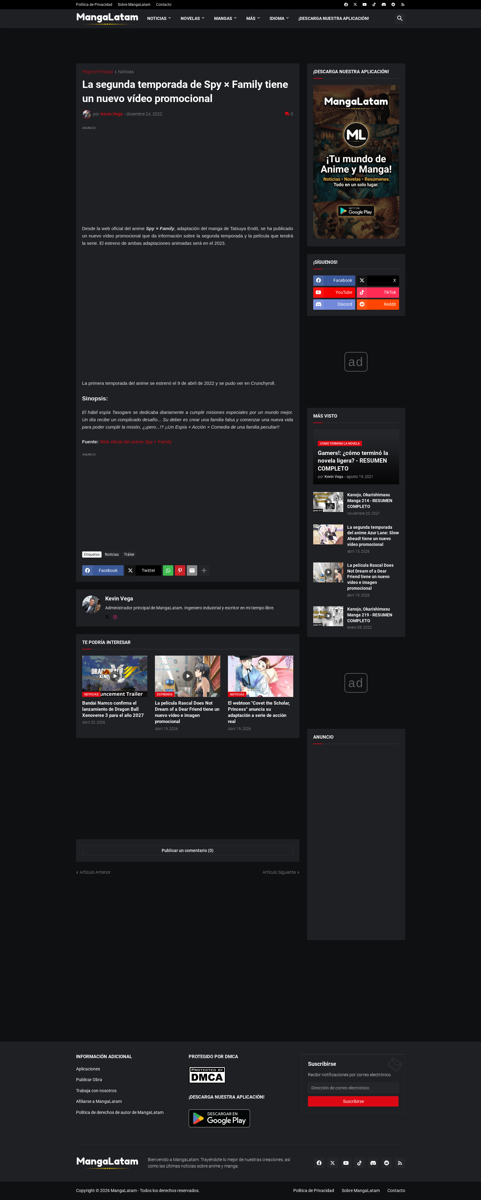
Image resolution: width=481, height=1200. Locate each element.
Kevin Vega (119, 598)
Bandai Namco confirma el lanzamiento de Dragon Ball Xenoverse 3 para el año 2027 (113, 709)
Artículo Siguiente (279, 872)
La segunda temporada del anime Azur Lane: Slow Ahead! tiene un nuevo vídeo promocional (373, 536)
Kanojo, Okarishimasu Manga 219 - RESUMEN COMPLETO (369, 615)
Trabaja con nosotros (96, 1090)
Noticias (157, 18)
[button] (400, 18)
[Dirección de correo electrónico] (353, 1088)
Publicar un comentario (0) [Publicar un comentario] (188, 850)
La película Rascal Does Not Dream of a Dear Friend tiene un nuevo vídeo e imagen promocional (187, 712)
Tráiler (129, 554)
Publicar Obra (89, 1079)
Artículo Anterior (95, 872)
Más (251, 18)
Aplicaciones (88, 1068)
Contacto (163, 4)
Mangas (223, 18)
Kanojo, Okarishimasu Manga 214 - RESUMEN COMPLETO (369, 500)
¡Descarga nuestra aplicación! (333, 18)
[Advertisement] (187, 174)
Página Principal (97, 72)
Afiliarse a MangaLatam (99, 1101)
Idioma (277, 18)
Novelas (190, 18)
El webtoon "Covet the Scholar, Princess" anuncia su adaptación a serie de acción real (259, 712)
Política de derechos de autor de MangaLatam (120, 1112)
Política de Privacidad (94, 4)
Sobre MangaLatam (134, 4)
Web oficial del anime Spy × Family (136, 441)
